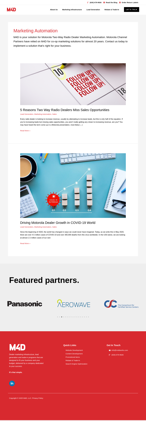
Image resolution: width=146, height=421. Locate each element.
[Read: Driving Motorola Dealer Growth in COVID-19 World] (73, 186)
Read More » (25, 131)
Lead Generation (27, 115)
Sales (55, 115)
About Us (54, 10)
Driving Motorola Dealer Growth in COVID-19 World (59, 223)
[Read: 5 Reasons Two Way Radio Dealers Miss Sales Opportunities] (73, 85)
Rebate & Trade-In (111, 10)
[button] (131, 9)
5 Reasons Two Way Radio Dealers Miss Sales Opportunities (66, 110)
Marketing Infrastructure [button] (72, 10)
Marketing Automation (43, 115)
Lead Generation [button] (93, 10)
